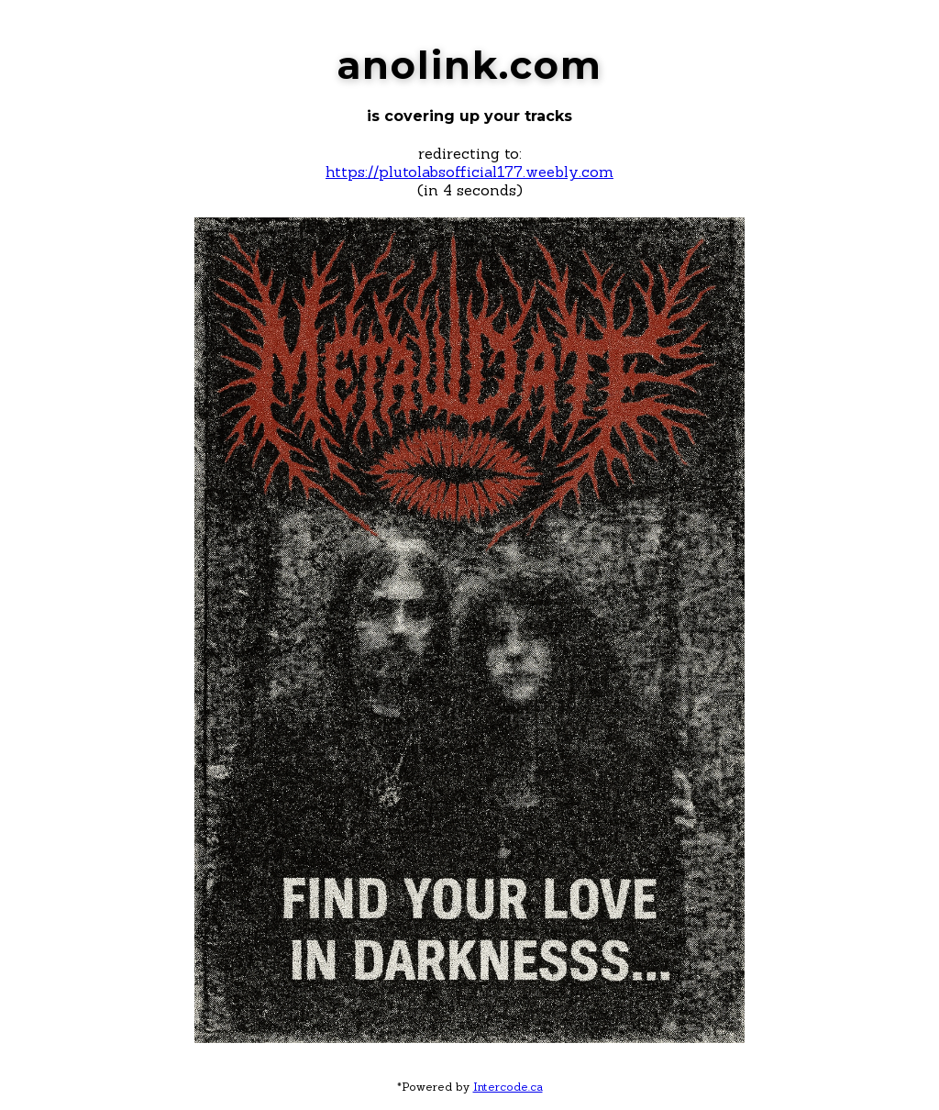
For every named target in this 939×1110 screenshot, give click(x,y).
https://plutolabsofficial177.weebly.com (469, 171)
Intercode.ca (508, 1086)
